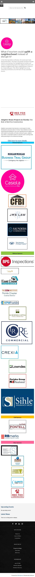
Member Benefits (17, 565)
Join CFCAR (17, 563)
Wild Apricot (20, 575)
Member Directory (17, 567)
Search (25, 8)
